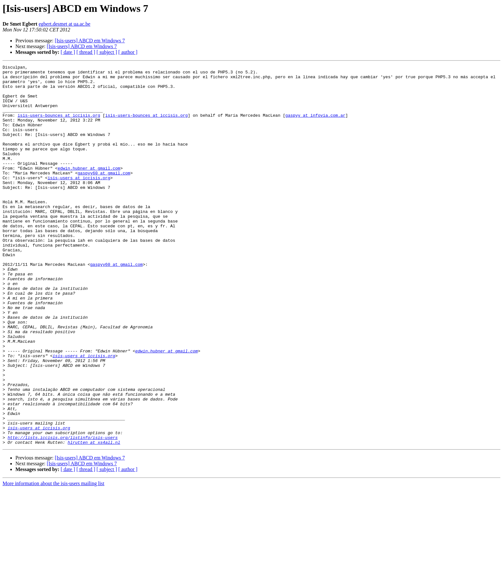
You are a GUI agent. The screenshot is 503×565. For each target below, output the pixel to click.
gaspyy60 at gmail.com (104, 195)
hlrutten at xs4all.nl (94, 518)
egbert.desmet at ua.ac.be (64, 24)
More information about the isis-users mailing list (53, 559)
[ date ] (68, 52)
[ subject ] (107, 52)
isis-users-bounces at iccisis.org (59, 126)
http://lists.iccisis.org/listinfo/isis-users (63, 512)
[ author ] (128, 52)
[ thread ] (85, 52)
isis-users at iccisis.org (78, 201)
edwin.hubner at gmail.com (89, 189)
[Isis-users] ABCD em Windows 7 (90, 40)
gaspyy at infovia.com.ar (315, 126)
